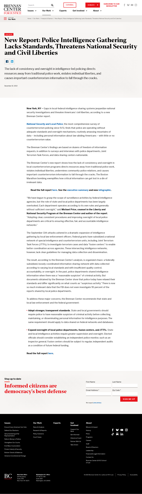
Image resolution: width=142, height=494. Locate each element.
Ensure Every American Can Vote (15, 427)
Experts (63, 10)
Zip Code (116, 390)
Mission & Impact (92, 427)
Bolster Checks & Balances (13, 452)
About (96, 10)
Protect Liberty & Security (13, 449)
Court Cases (37, 437)
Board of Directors (92, 447)
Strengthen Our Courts (12, 442)
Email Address (92, 390)
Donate (93, 5)
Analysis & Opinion (47, 18)
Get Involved (78, 10)
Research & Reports (40, 430)
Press (88, 434)
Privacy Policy (121, 475)
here (50, 353)
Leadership (89, 450)
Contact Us (90, 457)
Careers (88, 440)
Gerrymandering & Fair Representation (11, 435)
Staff (87, 444)
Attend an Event (75, 438)
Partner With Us (75, 441)
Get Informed (74, 435)
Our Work (46, 10)
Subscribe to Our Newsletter (111, 5)
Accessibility (134, 475)
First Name (90, 382)
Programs (89, 437)
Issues (31, 10)
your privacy (97, 403)
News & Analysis (38, 427)
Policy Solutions (38, 434)
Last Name (116, 382)
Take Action (74, 445)
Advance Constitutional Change (15, 456)
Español (70, 5)
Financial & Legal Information (95, 454)
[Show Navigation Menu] (9, 18)
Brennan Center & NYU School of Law (96, 461)
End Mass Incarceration (12, 446)
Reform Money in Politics (12, 439)
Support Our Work (74, 430)
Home (29, 18)
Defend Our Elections (11, 430)
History (88, 430)
